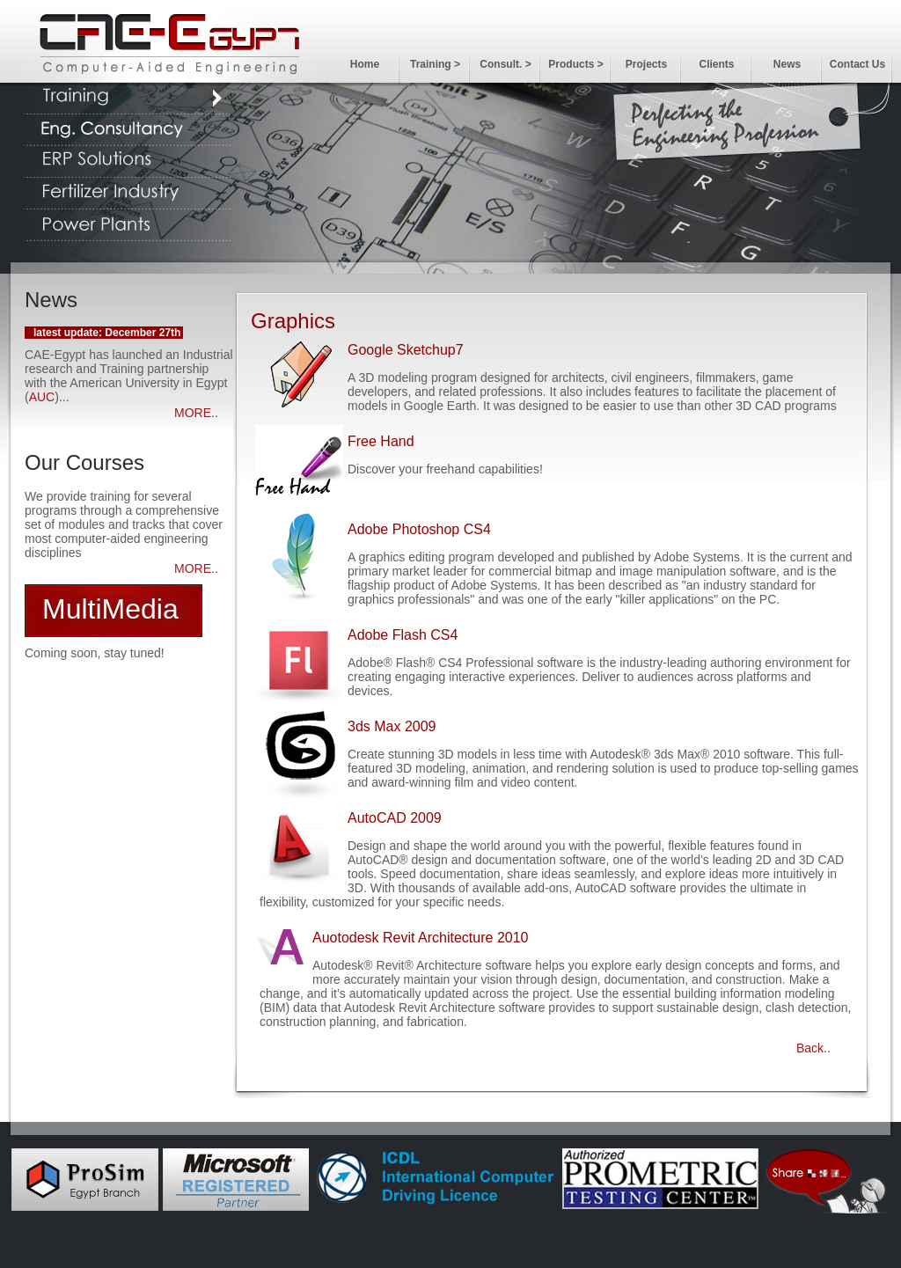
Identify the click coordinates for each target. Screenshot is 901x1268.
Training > (435, 64)
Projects (646, 64)
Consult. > (505, 64)
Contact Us (857, 64)
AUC (42, 397)
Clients (716, 64)
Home (364, 64)
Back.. (813, 1048)
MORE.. (196, 568)
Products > (575, 64)
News (787, 64)
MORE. (194, 413)
